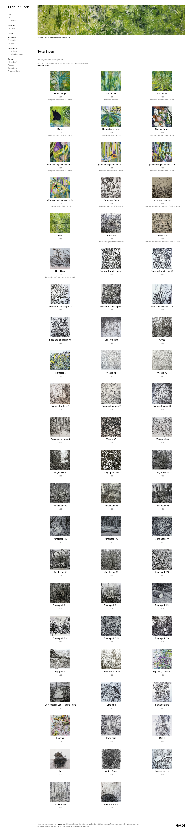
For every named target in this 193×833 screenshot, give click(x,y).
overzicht (11, 29)
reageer (11, 65)
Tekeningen (12, 37)
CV (9, 18)
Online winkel (13, 48)
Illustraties (11, 43)
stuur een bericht (43, 66)
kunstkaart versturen (15, 54)
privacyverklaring (14, 71)
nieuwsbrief (12, 62)
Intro (9, 15)
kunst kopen (12, 51)
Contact (11, 59)
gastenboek (12, 68)
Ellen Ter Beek (18, 7)
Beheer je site (42, 38)
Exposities (11, 26)
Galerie (10, 34)
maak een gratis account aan (60, 38)
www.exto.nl (61, 824)
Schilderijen (12, 40)
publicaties (12, 21)
